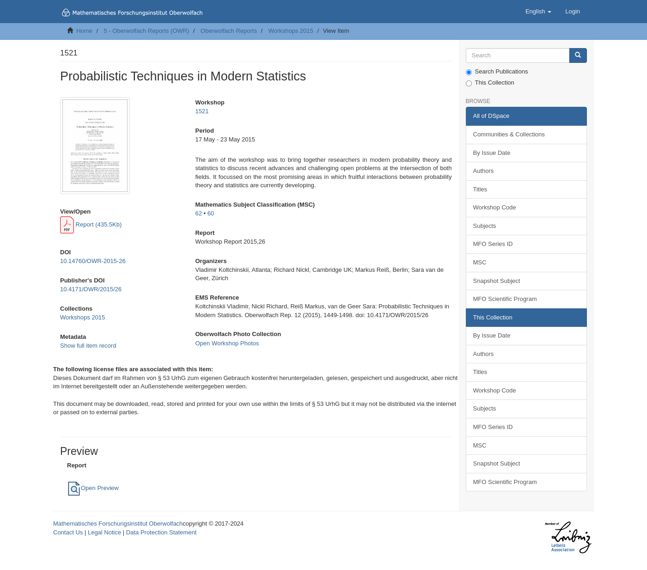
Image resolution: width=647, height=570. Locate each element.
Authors (483, 170)
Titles (480, 189)
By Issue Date (492, 152)
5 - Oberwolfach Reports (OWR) (146, 30)
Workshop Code (494, 207)
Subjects (484, 225)
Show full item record (88, 345)
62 (198, 213)
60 (211, 213)
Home (84, 30)
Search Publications (497, 71)
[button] (538, 11)
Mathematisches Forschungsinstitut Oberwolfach (118, 523)
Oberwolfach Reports (229, 30)
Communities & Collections (509, 134)
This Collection (490, 82)
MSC (480, 262)
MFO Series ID (493, 243)
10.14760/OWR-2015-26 (93, 260)
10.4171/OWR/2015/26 (91, 289)
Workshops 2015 (290, 30)
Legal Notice (104, 532)
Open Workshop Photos (227, 343)
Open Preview (93, 487)
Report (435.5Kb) (91, 224)
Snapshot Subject (496, 280)
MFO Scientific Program (505, 298)
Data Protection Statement (161, 532)
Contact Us (68, 532)
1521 (201, 111)
